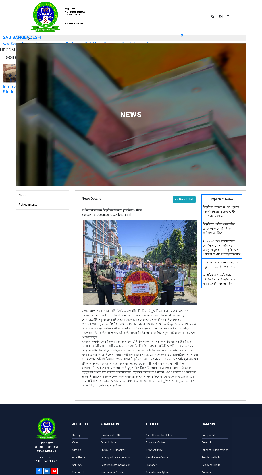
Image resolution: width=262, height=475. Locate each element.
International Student (15, 89)
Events (10, 57)
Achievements (28, 204)
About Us (80, 424)
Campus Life (212, 424)
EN (221, 16)
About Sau (9, 43)
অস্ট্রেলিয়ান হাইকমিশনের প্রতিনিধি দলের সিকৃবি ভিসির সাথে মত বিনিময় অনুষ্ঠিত (220, 279)
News (22, 195)
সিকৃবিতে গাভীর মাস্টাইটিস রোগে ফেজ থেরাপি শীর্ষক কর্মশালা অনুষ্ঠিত (219, 228)
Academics (110, 424)
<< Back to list (184, 199)
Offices (152, 424)
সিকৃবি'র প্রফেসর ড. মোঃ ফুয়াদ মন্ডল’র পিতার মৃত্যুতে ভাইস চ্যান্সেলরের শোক (221, 211)
